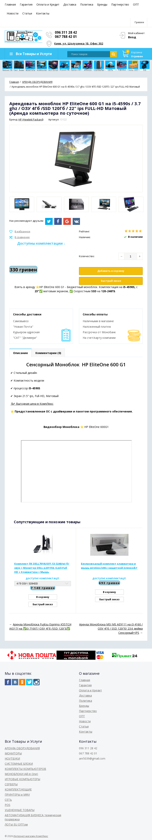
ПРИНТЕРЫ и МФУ (17, 794)
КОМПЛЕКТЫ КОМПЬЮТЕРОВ (25, 769)
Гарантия (26, 4)
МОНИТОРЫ (13, 753)
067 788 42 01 (66, 36)
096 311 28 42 (66, 32)
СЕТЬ (8, 800)
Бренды (102, 4)
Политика (86, 4)
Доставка (69, 4)
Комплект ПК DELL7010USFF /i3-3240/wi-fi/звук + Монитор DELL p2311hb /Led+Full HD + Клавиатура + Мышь (41, 568)
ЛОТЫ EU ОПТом (16, 824)
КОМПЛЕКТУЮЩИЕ (18, 789)
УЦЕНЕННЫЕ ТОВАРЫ (19, 810)
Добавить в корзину (110, 271)
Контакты (42, 13)
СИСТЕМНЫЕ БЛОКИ (19, 764)
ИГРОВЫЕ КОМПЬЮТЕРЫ (22, 779)
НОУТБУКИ (12, 758)
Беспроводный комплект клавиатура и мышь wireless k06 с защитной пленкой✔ (109, 566)
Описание (20, 353)
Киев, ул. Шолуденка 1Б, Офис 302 (78, 43)
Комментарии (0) (48, 353)
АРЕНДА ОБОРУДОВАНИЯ (22, 748)
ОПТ (136, 4)
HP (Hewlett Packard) (30, 119)
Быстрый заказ (111, 281)
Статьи (27, 13)
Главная (10, 4)
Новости (12, 13)
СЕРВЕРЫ (11, 784)
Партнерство (120, 4)
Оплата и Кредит (47, 4)
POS (7, 805)
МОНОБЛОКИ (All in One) (21, 774)
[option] (21, 204)
